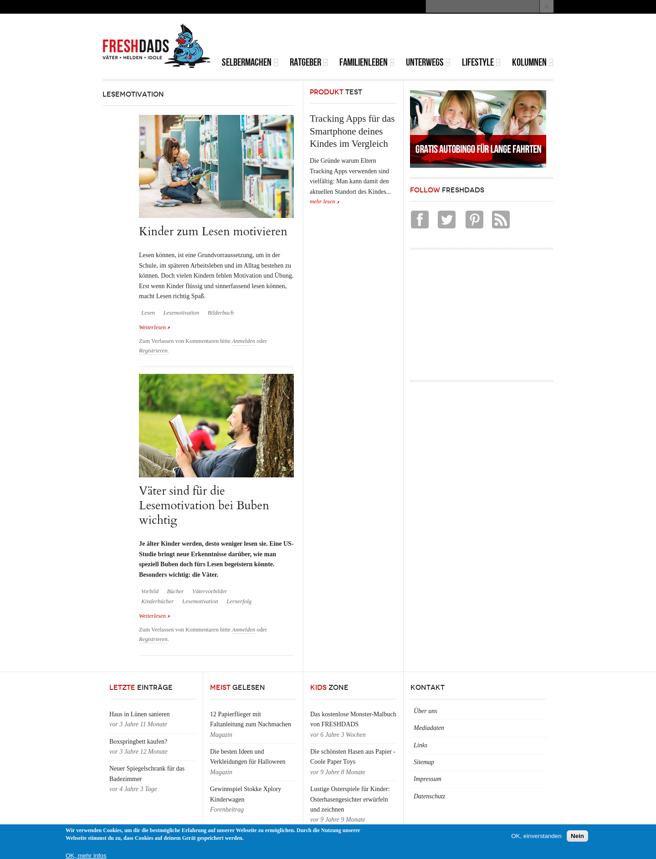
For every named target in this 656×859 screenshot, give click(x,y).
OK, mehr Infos (86, 855)
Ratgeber (309, 62)
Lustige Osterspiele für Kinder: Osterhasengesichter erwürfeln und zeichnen (350, 799)
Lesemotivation (182, 313)
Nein (577, 836)
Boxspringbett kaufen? (138, 741)
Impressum (427, 779)
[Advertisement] (447, 36)
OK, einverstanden (536, 836)
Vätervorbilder (209, 591)
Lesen (148, 313)
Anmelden (243, 341)
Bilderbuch (221, 313)
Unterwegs (428, 62)
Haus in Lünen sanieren (139, 714)
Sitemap (424, 762)
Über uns (425, 711)
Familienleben (367, 62)
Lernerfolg (238, 601)
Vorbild (150, 591)
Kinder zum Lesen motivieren (213, 231)
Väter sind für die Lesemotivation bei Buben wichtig (204, 505)
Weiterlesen (154, 327)
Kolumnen (533, 62)
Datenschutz (429, 796)
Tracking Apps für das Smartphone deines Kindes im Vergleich (352, 131)
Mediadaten (429, 727)
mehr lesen (322, 201)
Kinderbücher (157, 601)
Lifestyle (481, 62)
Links (420, 745)
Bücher (175, 591)
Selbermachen (250, 62)
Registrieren (153, 350)
